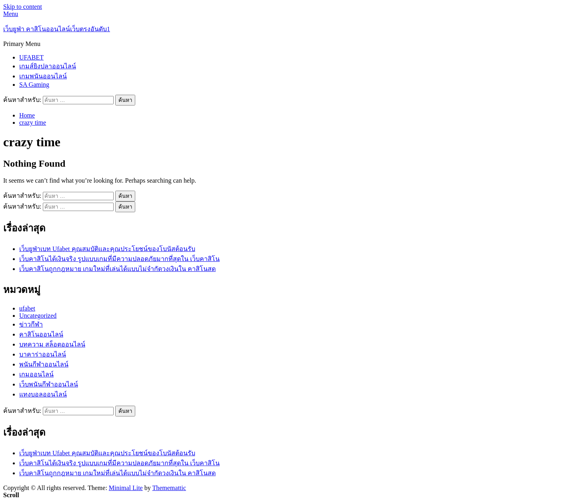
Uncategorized (37, 315)
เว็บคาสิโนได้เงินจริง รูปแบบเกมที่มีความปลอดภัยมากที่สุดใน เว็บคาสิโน (119, 258)
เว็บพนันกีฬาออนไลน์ (48, 384)
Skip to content (22, 6)
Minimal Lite (126, 487)
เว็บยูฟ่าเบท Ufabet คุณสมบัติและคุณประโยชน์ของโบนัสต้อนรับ (107, 248)
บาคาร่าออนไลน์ (42, 354)
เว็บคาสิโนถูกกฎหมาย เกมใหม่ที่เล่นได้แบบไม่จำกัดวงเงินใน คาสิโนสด (117, 268)
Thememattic (169, 487)
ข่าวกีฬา (31, 324)
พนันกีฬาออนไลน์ (43, 364)
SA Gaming (34, 84)
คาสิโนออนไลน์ (41, 334)
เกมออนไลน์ (36, 374)
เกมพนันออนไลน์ (43, 76)
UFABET (31, 57)
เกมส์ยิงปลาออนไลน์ (47, 66)
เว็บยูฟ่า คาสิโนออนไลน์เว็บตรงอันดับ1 (56, 29)
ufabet (27, 308)
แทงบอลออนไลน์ (43, 394)
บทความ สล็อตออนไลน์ (52, 344)
